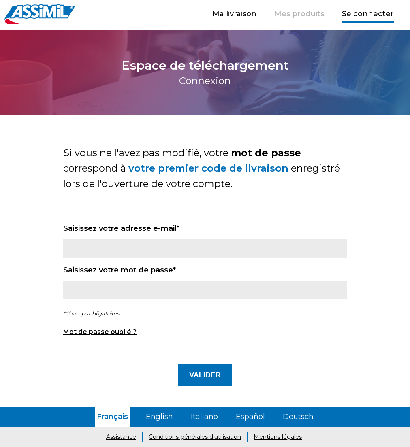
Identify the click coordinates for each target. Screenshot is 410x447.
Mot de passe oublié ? (100, 332)
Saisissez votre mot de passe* (119, 270)
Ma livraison (234, 13)
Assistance (121, 437)
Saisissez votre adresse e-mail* (121, 228)
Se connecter (368, 13)
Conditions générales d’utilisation (195, 437)
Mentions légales (278, 437)
